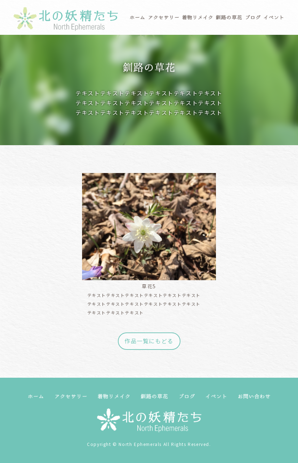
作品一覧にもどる (149, 341)
